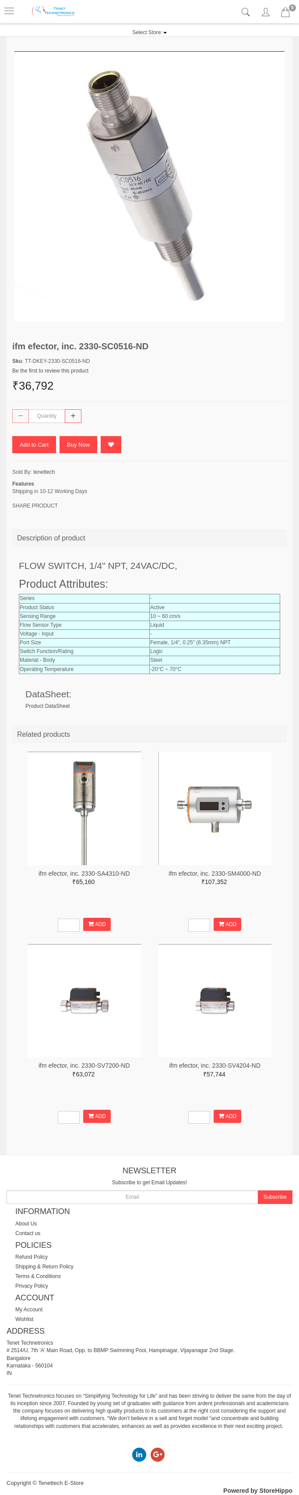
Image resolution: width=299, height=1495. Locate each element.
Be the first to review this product (50, 371)
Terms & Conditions (38, 1276)
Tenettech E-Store (61, 1483)
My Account (28, 1310)
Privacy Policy (31, 1286)
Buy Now (78, 444)
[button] (149, 32)
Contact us (27, 1233)
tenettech (44, 472)
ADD (97, 924)
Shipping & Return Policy (44, 1267)
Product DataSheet (47, 706)
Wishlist (24, 1319)
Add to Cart (34, 444)
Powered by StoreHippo (257, 1490)
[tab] (247, 12)
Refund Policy (31, 1257)
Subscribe (275, 1197)
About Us (26, 1224)
